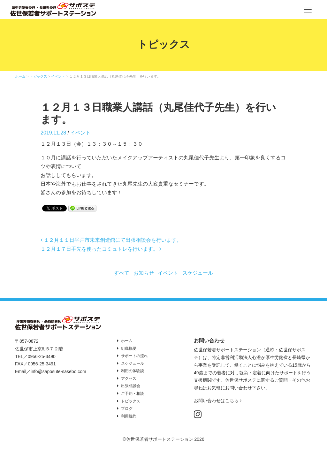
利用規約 (128, 416)
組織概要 (128, 348)
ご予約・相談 (132, 393)
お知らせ (143, 273)
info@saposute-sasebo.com (58, 371)
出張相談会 (130, 386)
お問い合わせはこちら (217, 400)
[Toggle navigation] (308, 9)
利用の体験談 (132, 371)
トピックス (130, 401)
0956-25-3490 (42, 356)
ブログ (127, 408)
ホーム (127, 341)
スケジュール (197, 273)
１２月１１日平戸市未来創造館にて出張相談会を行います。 (111, 240)
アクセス (128, 378)
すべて (121, 273)
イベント (80, 132)
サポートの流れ (134, 356)
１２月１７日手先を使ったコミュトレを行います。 (101, 249)
